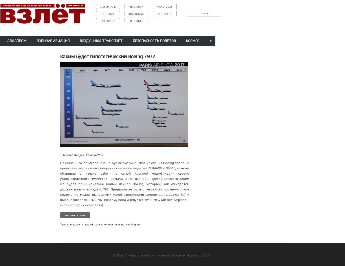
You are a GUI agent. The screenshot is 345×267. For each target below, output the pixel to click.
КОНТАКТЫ (165, 14)
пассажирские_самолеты (98, 224)
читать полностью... (76, 215)
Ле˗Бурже (74, 224)
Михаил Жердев (73, 155)
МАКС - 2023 (164, 6)
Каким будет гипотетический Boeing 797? (107, 56)
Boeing (120, 224)
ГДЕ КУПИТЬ (136, 21)
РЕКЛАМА (108, 14)
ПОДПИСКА (136, 14)
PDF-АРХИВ (108, 21)
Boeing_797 (134, 224)
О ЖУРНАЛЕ (108, 6)
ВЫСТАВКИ (136, 6)
